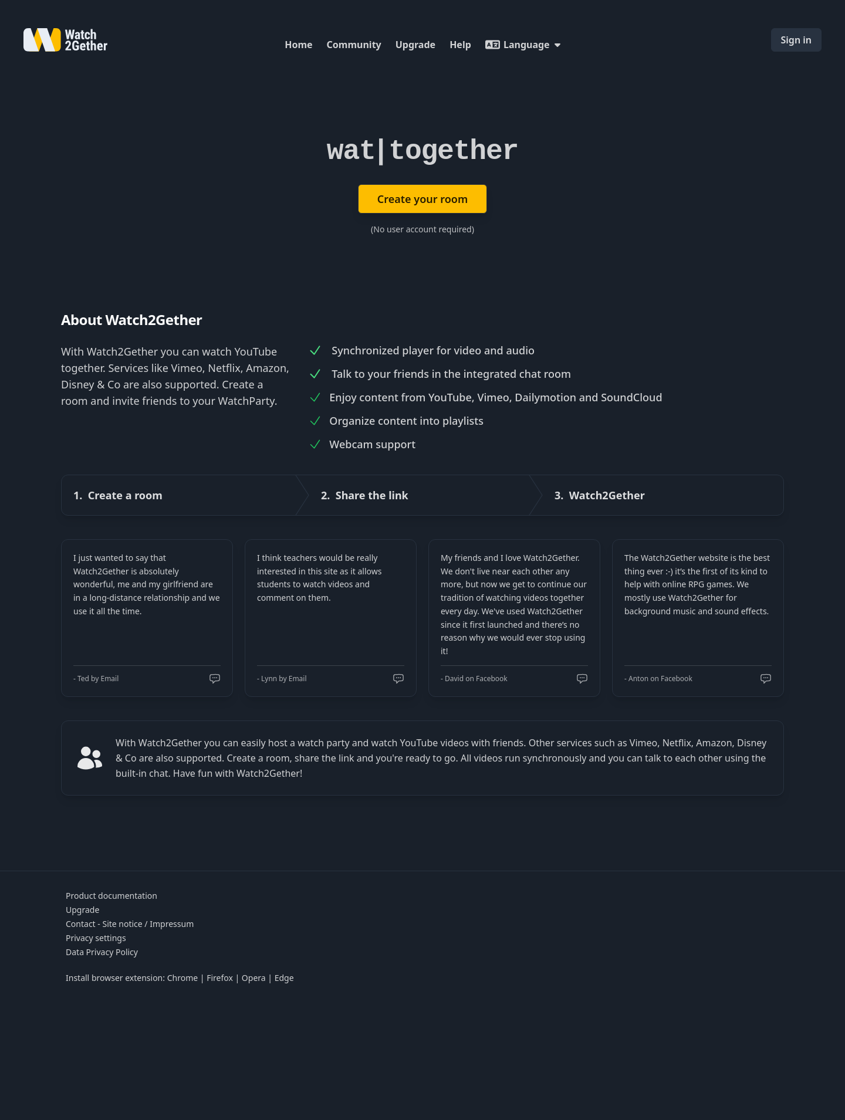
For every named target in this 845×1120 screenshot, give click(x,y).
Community (354, 44)
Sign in (796, 39)
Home (298, 44)
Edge (284, 977)
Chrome (182, 977)
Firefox (220, 977)
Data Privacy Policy (102, 951)
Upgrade (415, 44)
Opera (254, 977)
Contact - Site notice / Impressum (130, 923)
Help (460, 44)
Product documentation (111, 895)
